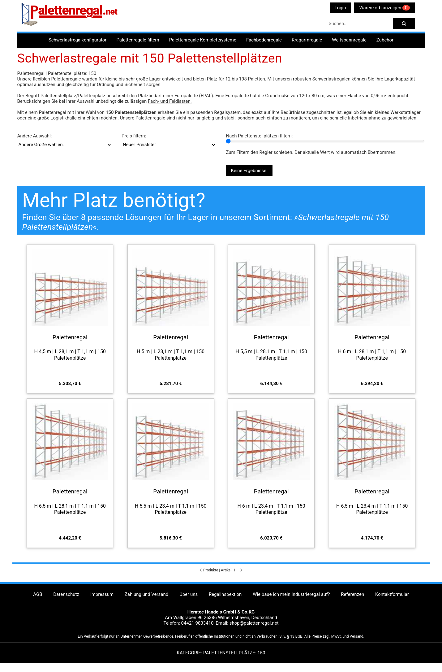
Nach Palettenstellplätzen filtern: (259, 136)
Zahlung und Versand (146, 594)
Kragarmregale (307, 40)
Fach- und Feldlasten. (170, 101)
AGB (37, 594)
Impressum (102, 594)
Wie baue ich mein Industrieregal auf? (291, 594)
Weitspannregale (349, 40)
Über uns (188, 594)
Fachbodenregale (264, 40)
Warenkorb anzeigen (384, 8)
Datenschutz (66, 594)
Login (340, 8)
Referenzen (352, 594)
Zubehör (384, 40)
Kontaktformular (392, 594)
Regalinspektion (225, 594)
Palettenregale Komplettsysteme (202, 40)
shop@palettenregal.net (254, 623)
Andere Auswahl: (34, 136)
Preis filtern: (134, 136)
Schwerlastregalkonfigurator (78, 40)
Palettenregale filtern (137, 40)
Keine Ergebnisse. (249, 170)
